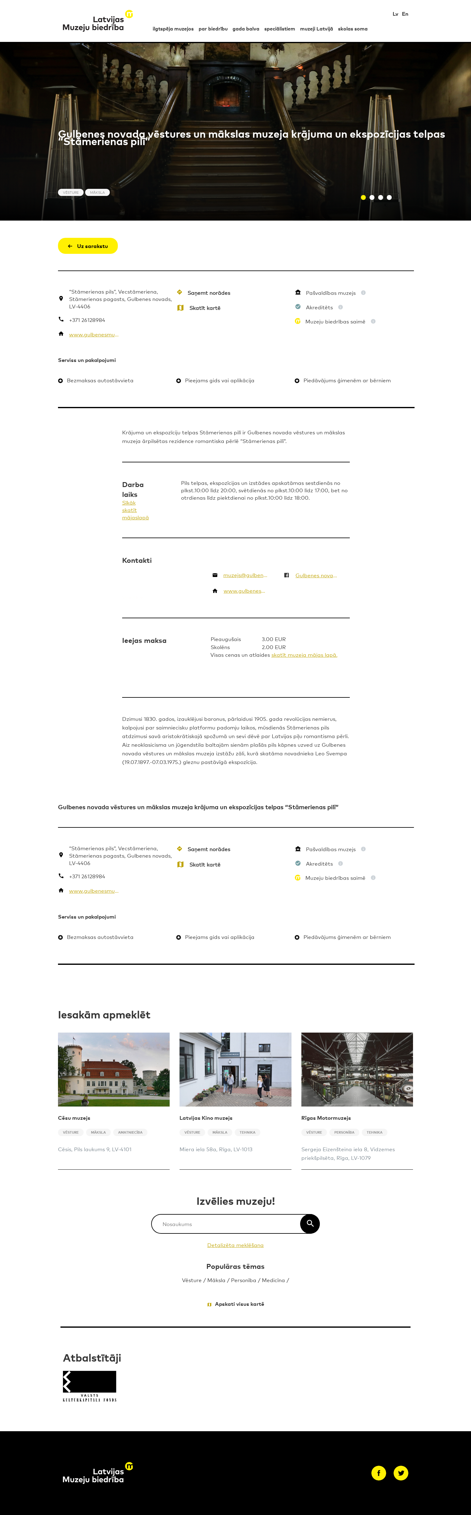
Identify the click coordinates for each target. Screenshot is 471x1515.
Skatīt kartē (205, 307)
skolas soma (353, 28)
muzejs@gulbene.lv (245, 574)
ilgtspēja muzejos (173, 28)
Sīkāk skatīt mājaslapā (135, 510)
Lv (395, 13)
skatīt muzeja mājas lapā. (304, 654)
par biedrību (213, 28)
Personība (243, 1279)
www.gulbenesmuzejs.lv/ (95, 334)
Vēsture (192, 1279)
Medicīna (273, 1279)
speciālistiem (279, 28)
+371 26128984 (87, 319)
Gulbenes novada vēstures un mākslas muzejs (317, 575)
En (405, 13)
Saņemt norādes (209, 292)
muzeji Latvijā (316, 28)
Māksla (216, 1279)
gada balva (246, 28)
